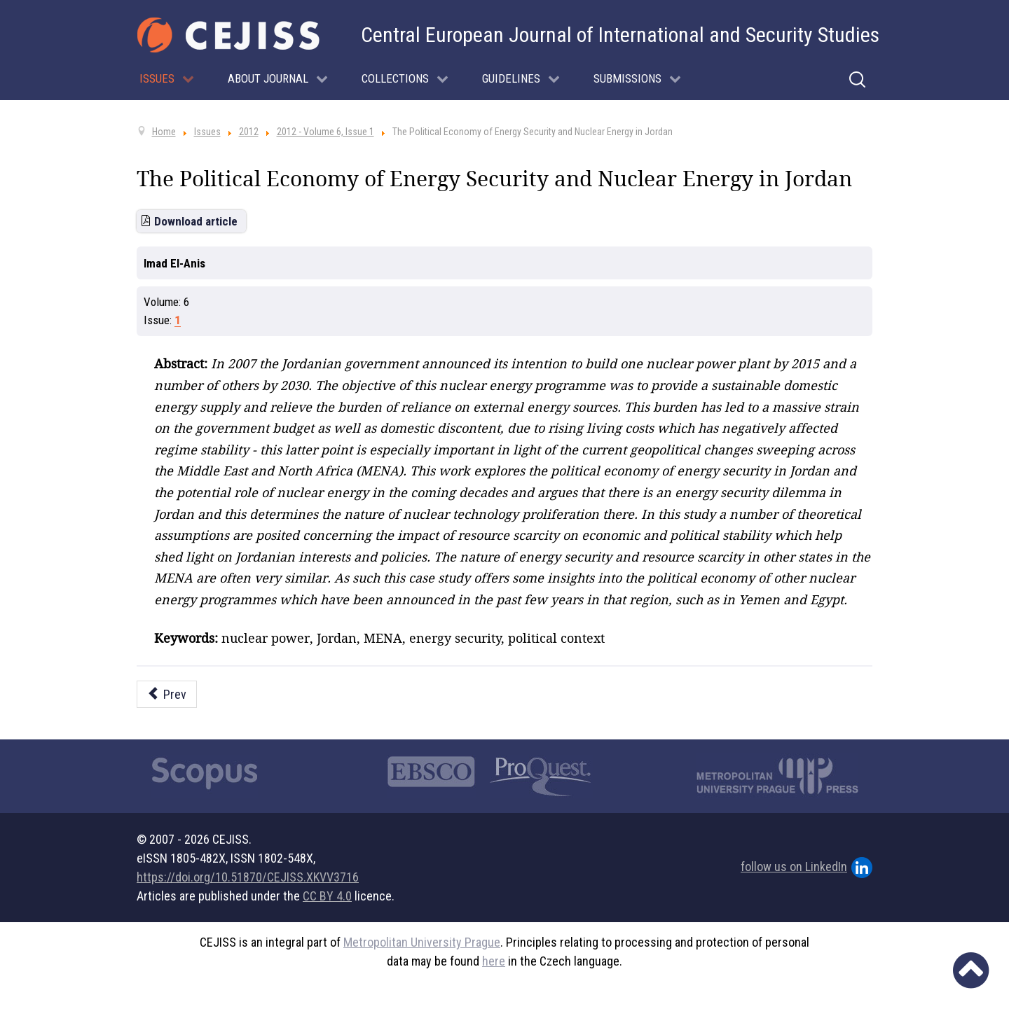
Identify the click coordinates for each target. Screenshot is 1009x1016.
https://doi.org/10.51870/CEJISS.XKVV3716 (248, 877)
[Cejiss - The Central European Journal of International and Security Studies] (228, 35)
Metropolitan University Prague (421, 942)
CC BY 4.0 (327, 896)
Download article (196, 221)
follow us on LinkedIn (806, 867)
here (493, 961)
